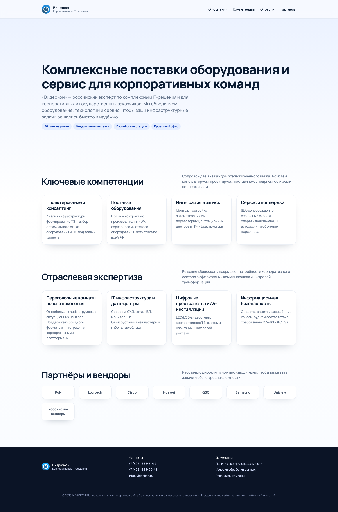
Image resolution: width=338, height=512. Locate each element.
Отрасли (267, 9)
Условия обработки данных (236, 469)
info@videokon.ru (141, 476)
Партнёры (288, 9)
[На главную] (65, 9)
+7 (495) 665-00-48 (143, 469)
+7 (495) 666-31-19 (142, 463)
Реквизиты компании (231, 476)
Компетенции (244, 9)
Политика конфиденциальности (239, 463)
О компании (218, 9)
